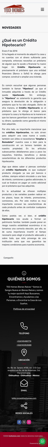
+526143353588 (24, 345)
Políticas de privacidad (24, 309)
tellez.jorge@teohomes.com (24, 398)
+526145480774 (24, 341)
